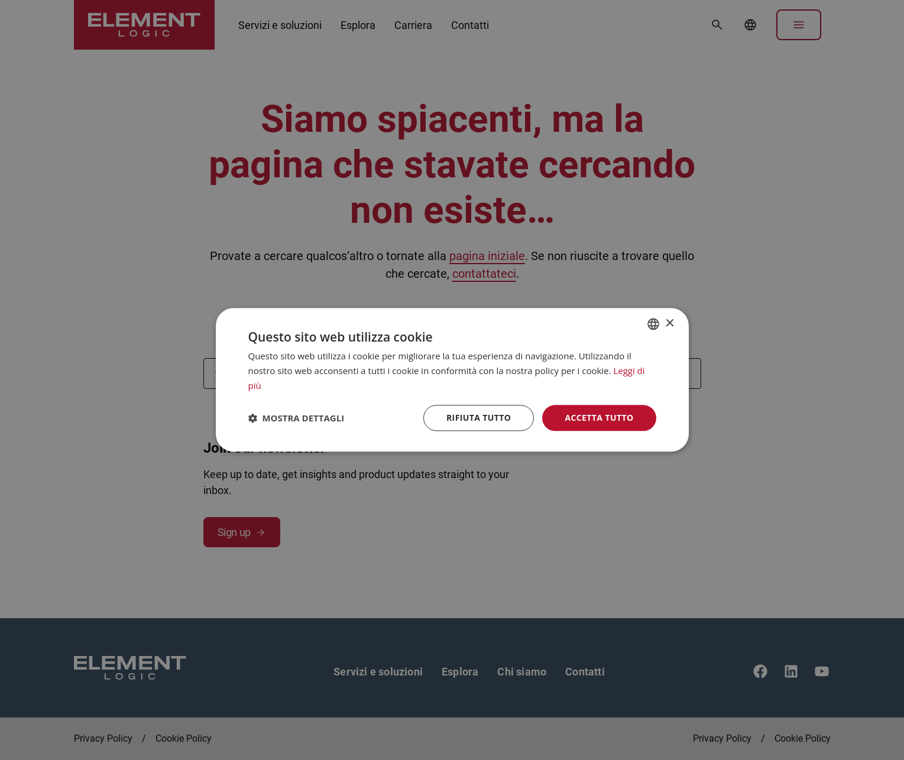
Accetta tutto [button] (599, 417)
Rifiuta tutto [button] (478, 417)
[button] (296, 418)
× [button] (669, 323)
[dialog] (452, 380)
